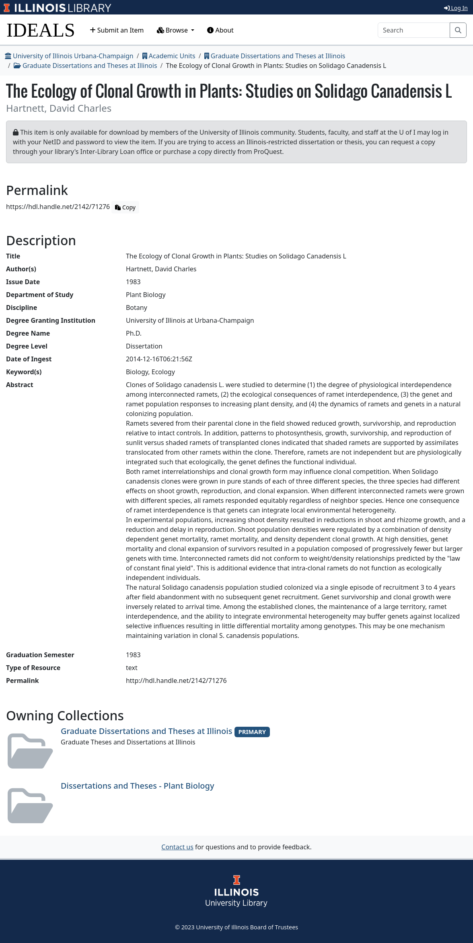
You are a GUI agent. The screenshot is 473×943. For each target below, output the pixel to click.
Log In (456, 8)
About (220, 30)
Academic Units (168, 55)
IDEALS (40, 30)
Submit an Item (117, 30)
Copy (125, 207)
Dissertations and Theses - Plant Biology (137, 785)
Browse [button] (173, 30)
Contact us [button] (177, 847)
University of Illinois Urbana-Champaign (69, 55)
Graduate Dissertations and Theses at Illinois (274, 55)
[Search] (414, 30)
